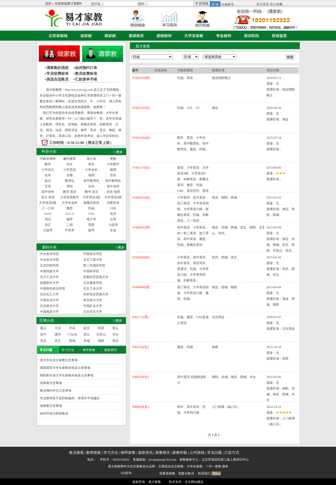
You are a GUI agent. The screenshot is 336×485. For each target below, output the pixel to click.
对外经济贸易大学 (95, 294)
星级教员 (135, 36)
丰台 (115, 334)
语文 (69, 164)
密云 (115, 328)
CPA (91, 214)
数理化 (69, 181)
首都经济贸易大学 (95, 277)
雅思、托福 (185, 347)
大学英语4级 (91, 197)
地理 (91, 175)
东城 (86, 341)
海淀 (115, 341)
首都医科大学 (49, 283)
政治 (48, 181)
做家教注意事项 (51, 406)
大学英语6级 (113, 197)
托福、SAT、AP (188, 108)
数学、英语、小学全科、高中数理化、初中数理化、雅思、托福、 (193, 143)
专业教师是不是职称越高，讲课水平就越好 (70, 398)
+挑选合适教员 (56, 79)
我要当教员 (186, 473)
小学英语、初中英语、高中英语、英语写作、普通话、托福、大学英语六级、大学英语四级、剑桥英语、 (193, 268)
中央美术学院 (49, 254)
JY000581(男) (141, 227)
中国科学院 (91, 271)
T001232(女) (140, 347)
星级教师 (163, 36)
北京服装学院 (92, 283)
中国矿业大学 (92, 306)
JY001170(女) (141, 167)
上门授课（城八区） (226, 407)
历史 (113, 175)
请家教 (85, 36)
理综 (69, 186)
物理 (113, 170)
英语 (91, 164)
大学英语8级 (47, 203)
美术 (113, 214)
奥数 (113, 159)
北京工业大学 (92, 288)
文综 (48, 186)
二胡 (69, 225)
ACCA (69, 214)
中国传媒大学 (49, 271)
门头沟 (72, 334)
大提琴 (47, 230)
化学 (48, 175)
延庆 (86, 328)
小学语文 (47, 170)
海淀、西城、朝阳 (224, 287)
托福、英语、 (186, 78)
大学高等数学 (69, 197)
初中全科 (113, 186)
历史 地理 (113, 192)
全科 (91, 186)
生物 (69, 175)
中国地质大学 (49, 311)
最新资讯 (110, 350)
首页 (57, 36)
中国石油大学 (49, 300)
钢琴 (69, 219)
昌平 (43, 334)
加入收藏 (276, 4)
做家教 (109, 36)
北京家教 (136, 466)
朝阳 (101, 341)
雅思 (69, 208)
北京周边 (218, 317)
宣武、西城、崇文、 (226, 257)
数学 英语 (69, 192)
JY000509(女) (141, 257)
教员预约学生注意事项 (55, 390)
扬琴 (91, 230)
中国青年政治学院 (52, 288)
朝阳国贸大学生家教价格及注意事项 (65, 368)
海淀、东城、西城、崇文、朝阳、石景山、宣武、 (238, 230)
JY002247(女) (141, 108)
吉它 (48, 225)
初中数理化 (91, 181)
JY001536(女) (141, 138)
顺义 (43, 328)
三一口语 (47, 208)
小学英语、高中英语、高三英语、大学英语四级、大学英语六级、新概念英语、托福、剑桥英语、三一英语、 (193, 209)
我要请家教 (167, 473)
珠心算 (91, 159)
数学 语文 (91, 192)
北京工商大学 (92, 260)
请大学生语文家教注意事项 (59, 360)
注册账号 (227, 4)
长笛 (113, 230)
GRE (113, 208)
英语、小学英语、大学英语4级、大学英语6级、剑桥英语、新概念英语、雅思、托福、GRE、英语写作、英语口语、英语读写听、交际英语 (193, 185)
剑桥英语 (113, 203)
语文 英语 (48, 197)
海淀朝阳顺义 (221, 78)
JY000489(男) (141, 287)
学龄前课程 (48, 159)
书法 (48, 219)
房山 (86, 334)
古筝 (113, 219)
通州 (58, 334)
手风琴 (69, 230)
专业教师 (222, 36)
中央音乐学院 (49, 260)
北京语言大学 (92, 311)
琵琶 (91, 225)
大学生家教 (192, 36)
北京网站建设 (194, 482)
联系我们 (204, 473)
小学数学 (113, 164)
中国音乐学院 (92, 254)
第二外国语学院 (94, 265)
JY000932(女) (141, 197)
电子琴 (91, 219)
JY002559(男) (141, 78)
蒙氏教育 (69, 159)
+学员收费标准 (56, 74)
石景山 (101, 334)
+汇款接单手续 (85, 79)
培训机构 (250, 36)
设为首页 (262, 4)
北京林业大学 (49, 306)
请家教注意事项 (51, 383)
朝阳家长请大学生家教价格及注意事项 (66, 375)
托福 (91, 208)
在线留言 (278, 36)
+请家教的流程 (56, 68)
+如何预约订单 (85, 68)
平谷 (72, 328)
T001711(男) (140, 317)
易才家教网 (116, 466)
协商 (215, 347)
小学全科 (91, 170)
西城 (72, 341)
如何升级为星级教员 (54, 413)
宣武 (43, 341)
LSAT (48, 214)
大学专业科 (69, 203)
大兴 (58, 328)
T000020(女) (140, 407)
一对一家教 (213, 466)
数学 (48, 164)
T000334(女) (140, 377)
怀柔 (101, 328)
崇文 (58, 341)
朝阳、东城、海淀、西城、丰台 (234, 377)
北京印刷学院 (49, 265)
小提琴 (113, 225)
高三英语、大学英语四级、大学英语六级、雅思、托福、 (193, 293)
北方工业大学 (49, 277)
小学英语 (69, 170)
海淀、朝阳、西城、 (226, 197)
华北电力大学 (92, 300)
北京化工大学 (49, 294)
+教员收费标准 (85, 74)
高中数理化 (113, 181)
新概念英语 (91, 203)
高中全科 (47, 192)
